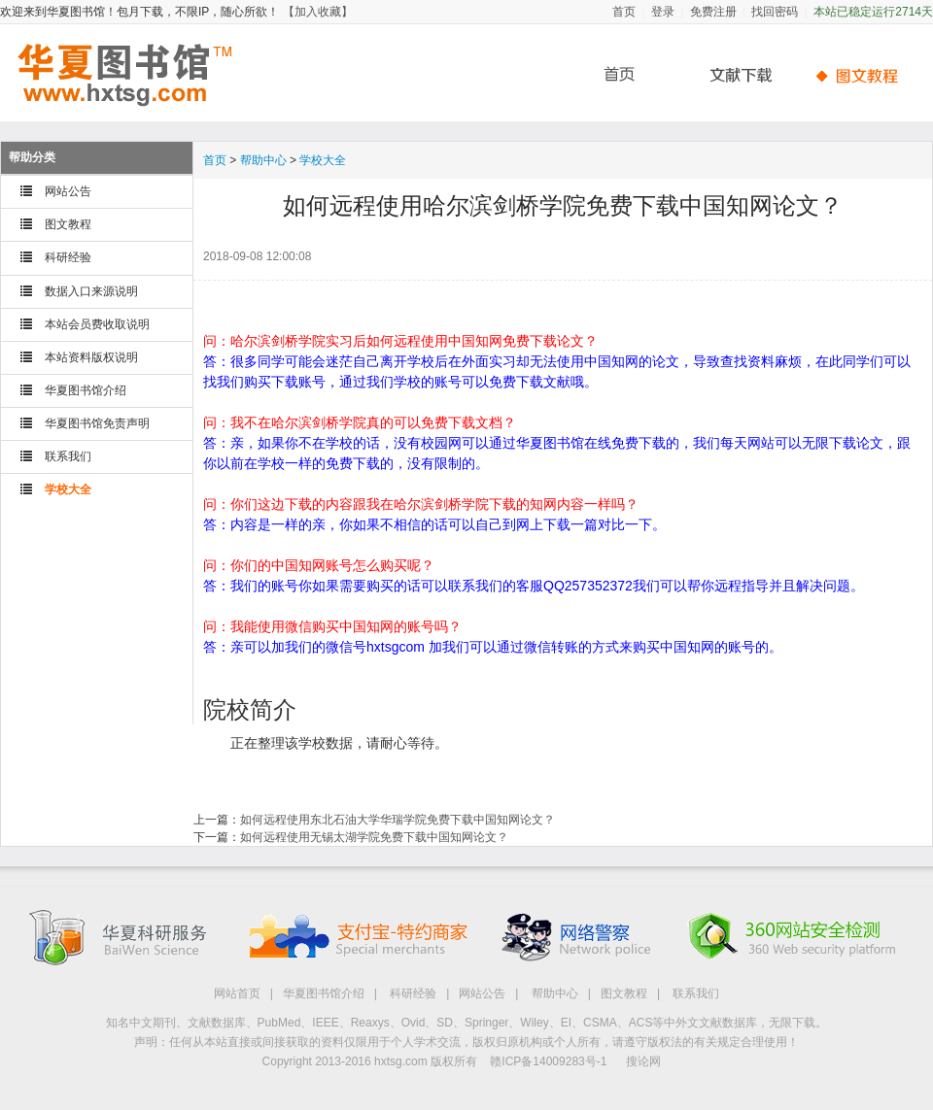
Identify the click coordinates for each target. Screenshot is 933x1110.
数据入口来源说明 (91, 291)
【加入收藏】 (318, 11)
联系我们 (68, 456)
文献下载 (733, 75)
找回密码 (774, 11)
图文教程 (68, 224)
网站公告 (68, 191)
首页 (624, 11)
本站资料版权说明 (91, 357)
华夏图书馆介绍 (85, 390)
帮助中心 (860, 75)
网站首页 (237, 993)
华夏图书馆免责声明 (97, 423)
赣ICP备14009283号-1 (548, 1061)
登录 (662, 11)
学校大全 (68, 489)
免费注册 (713, 11)
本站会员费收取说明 (97, 324)
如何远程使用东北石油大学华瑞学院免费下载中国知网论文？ (397, 819)
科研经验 (68, 257)
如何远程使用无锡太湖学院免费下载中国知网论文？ (374, 837)
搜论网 (643, 1061)
